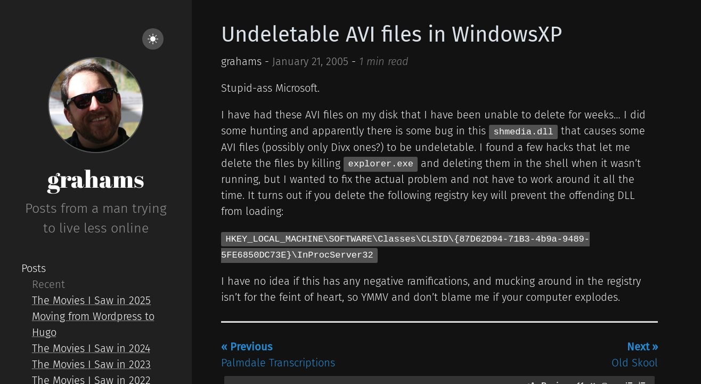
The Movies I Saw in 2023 (91, 364)
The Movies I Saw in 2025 (91, 300)
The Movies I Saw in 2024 (91, 348)
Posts (33, 268)
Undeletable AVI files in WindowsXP (391, 34)
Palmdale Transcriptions (278, 354)
